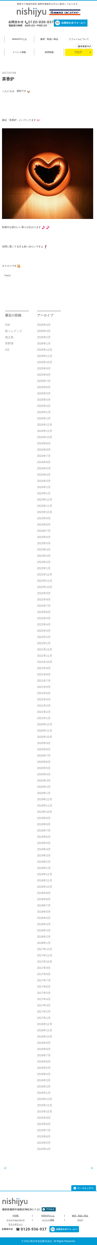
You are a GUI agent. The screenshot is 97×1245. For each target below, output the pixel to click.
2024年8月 (44, 449)
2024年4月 (44, 474)
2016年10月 (44, 1036)
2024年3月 (44, 480)
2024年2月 (44, 487)
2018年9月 (44, 893)
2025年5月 (44, 393)
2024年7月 (44, 455)
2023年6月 (44, 537)
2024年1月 (44, 493)
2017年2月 (44, 1011)
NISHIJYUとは (19, 39)
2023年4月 (44, 549)
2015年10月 (44, 1111)
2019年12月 (44, 799)
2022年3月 (44, 630)
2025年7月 (44, 381)
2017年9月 (44, 967)
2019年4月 (44, 849)
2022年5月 (44, 618)
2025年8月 (44, 374)
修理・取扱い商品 (49, 39)
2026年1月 (44, 343)
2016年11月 (44, 1030)
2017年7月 (44, 980)
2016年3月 (44, 1080)
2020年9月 (44, 743)
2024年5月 (44, 468)
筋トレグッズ (13, 331)
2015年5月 (44, 1142)
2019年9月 (44, 818)
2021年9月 (44, 668)
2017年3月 (44, 1005)
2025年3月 (44, 405)
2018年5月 (44, 917)
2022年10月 (44, 587)
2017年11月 (44, 955)
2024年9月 (44, 443)
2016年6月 (44, 1061)
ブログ (80, 1220)
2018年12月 (44, 874)
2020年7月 (44, 755)
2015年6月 (44, 1136)
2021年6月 (44, 686)
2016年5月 (44, 1067)
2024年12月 (44, 424)
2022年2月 (44, 637)
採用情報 (49, 52)
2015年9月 (44, 1117)
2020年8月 (44, 749)
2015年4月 (44, 1149)
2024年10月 (44, 437)
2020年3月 (44, 780)
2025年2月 (44, 412)
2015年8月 (44, 1124)
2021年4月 (44, 699)
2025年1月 (44, 418)
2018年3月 (44, 930)
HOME (16, 1216)
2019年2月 (44, 861)
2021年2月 (44, 711)
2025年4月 (44, 399)
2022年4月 (44, 624)
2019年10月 (44, 811)
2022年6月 (44, 612)
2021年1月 (44, 718)
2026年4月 (44, 324)
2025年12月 (44, 349)
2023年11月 (44, 505)
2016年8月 (44, 1049)
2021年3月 (44, 705)
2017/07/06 (9, 73)
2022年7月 (44, 605)
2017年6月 (44, 986)
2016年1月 (44, 1092)
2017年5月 (44, 992)
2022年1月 (44, 643)
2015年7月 (44, 1130)
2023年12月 (44, 499)
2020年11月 (44, 730)
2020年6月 (44, 761)
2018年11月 (44, 880)
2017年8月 (44, 974)
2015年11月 (44, 1105)
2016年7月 (44, 1055)
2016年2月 (44, 1086)
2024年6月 (44, 462)
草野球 (9, 343)
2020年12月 (44, 724)
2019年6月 (44, 836)
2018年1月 (44, 942)
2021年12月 (44, 649)
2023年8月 (44, 524)
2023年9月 (44, 518)
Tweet (7, 275)
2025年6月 (44, 387)
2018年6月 (44, 911)
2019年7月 (44, 830)
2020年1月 (44, 793)
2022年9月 (44, 593)
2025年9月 (44, 368)
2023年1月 (44, 568)
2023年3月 (44, 555)
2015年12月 (44, 1099)
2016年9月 (44, 1042)
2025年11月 (44, 356)
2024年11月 (44, 430)
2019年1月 (44, 868)
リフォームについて (79, 39)
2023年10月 (44, 512)
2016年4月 (44, 1074)
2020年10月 (44, 736)
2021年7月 (44, 680)
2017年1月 (44, 1017)
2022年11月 (44, 580)
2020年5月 (44, 768)
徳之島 (9, 337)
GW (7, 324)
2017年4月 (44, 999)
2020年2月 (44, 786)
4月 (7, 349)
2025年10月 (44, 362)
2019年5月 (44, 843)
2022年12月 (44, 574)
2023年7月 (44, 530)
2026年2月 (44, 337)
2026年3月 (44, 331)
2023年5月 (44, 543)
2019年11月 (44, 805)
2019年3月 (44, 855)
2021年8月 (44, 674)
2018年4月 (44, 924)
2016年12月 (44, 1024)
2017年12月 (44, 949)
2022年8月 (44, 599)
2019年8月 (44, 824)
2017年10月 (44, 961)
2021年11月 (44, 655)
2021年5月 (44, 693)
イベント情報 (19, 52)
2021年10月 (44, 661)
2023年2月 (44, 562)
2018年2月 (44, 936)
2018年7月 (44, 905)
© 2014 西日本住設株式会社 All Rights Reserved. (49, 1241)
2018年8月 (44, 899)
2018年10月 (44, 886)
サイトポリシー (16, 1224)
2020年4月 (44, 774)
